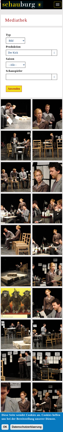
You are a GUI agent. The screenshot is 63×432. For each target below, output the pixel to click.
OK (5, 428)
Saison (10, 58)
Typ (8, 34)
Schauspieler (14, 70)
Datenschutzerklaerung (26, 428)
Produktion (13, 46)
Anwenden (14, 88)
